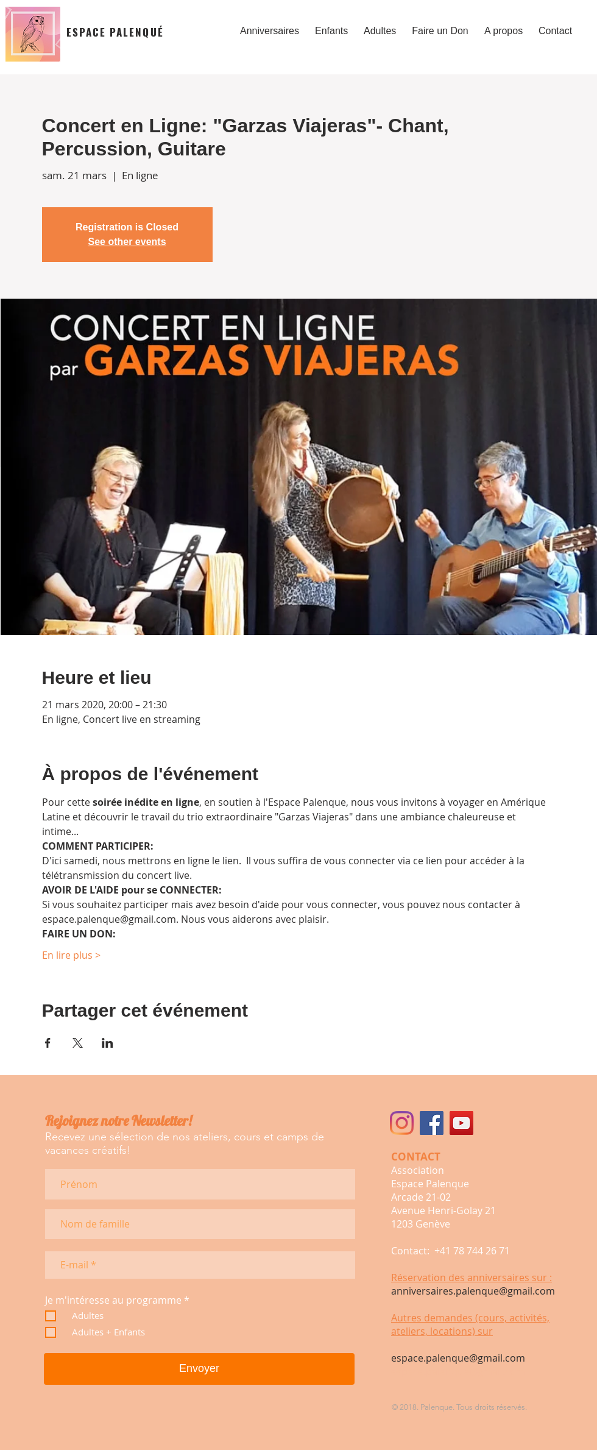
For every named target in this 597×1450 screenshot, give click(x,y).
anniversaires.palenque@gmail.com (473, 1291)
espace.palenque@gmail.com (458, 1358)
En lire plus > (71, 955)
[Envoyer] (199, 1369)
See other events (127, 241)
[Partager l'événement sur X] (77, 1043)
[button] (269, 26)
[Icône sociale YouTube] (461, 1123)
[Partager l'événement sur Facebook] (48, 1043)
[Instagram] (402, 1123)
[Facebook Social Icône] (431, 1123)
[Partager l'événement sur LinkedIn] (107, 1043)
